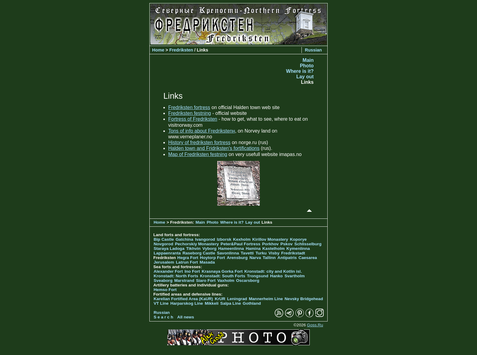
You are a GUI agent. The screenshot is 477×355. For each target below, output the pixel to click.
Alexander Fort (168, 271)
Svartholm (294, 276)
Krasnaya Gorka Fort (222, 271)
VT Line (161, 303)
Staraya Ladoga (169, 248)
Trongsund (257, 276)
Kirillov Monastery (270, 239)
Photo (307, 65)
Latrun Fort (187, 262)
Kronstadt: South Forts (222, 276)
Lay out (305, 76)
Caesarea (307, 257)
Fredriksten (181, 50)
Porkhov (270, 244)
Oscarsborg (247, 280)
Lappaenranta (167, 253)
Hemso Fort (165, 289)
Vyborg (209, 248)
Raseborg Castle (199, 253)
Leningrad (237, 298)
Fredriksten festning (189, 113)
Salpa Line (230, 303)
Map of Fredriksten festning (197, 154)
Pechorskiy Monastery (197, 244)
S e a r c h (163, 317)
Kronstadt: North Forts (176, 276)
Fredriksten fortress (189, 107)
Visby (273, 253)
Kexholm (241, 239)
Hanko (276, 276)
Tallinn (269, 257)
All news (185, 317)
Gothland (252, 303)
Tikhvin (193, 248)
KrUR (220, 298)
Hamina (253, 248)
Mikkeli (211, 303)
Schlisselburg (308, 244)
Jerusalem (164, 262)
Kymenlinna (298, 248)
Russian (313, 50)
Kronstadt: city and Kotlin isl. (273, 271)
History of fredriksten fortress (199, 142)
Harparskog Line (186, 303)
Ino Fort (192, 271)
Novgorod (163, 244)
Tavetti (247, 253)
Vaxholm (225, 280)
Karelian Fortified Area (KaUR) (183, 298)
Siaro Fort (205, 280)
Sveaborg (163, 280)
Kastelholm (274, 248)
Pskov (286, 244)
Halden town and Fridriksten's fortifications (213, 148)
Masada (207, 262)
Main (308, 60)
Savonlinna (228, 253)
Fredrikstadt (293, 253)
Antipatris (287, 257)
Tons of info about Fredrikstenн (201, 130)
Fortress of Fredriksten (192, 119)
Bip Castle (164, 239)
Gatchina (184, 239)
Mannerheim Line (266, 298)
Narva (255, 257)
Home (158, 50)
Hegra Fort (187, 257)
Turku (261, 253)
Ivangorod (205, 239)
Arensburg (237, 257)
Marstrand (184, 280)
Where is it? (300, 71)
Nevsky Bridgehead (304, 298)
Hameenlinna (231, 248)
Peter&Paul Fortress (240, 244)
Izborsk (224, 239)
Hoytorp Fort (212, 257)
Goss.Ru (315, 325)
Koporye (298, 239)
